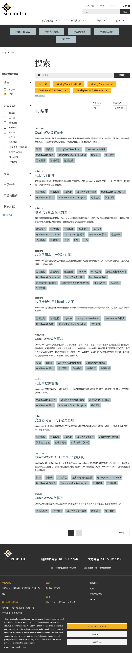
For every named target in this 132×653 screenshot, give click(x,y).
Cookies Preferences (97, 626)
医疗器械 (95, 324)
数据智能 (68, 160)
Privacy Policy (9, 647)
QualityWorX (79, 31)
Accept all (97, 642)
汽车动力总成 (43, 442)
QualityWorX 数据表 (49, 339)
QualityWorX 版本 (101, 84)
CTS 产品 (66, 39)
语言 (17, 82)
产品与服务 (17, 195)
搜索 (125, 12)
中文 (43, 84)
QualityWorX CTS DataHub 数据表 (59, 457)
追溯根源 (54, 160)
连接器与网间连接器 (46, 282)
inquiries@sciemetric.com (99, 568)
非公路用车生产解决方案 (53, 255)
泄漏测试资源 (106, 31)
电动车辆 (115, 234)
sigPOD (68, 192)
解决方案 (17, 206)
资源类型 (17, 105)
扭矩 (76, 240)
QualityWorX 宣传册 (49, 132)
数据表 (49, 362)
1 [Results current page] (71, 533)
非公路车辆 (99, 282)
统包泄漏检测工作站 (116, 271)
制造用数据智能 (46, 383)
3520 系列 (83, 229)
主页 (4, 52)
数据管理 (95, 155)
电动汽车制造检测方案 (51, 212)
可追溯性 (40, 160)
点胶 (66, 240)
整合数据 (109, 155)
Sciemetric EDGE (23, 31)
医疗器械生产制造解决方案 (54, 302)
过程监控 (40, 192)
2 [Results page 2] (78, 533)
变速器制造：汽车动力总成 (54, 420)
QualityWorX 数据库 (69, 84)
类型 (17, 173)
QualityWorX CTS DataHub (92, 90)
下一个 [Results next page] (122, 533)
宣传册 (49, 149)
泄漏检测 (40, 229)
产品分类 (17, 184)
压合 (85, 240)
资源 (38, 149)
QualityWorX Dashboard (52, 90)
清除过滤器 (7, 215)
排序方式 (117, 103)
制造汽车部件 (45, 175)
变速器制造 (60, 442)
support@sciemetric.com (65, 568)
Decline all (97, 634)
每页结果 (97, 103)
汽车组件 (109, 197)
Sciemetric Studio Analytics (72, 155)
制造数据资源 (52, 31)
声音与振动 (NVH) (80, 442)
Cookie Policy (21, 647)
